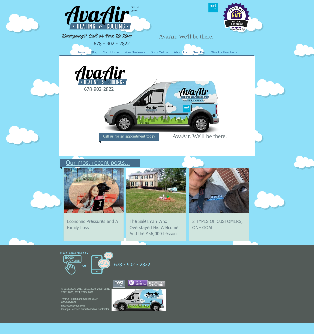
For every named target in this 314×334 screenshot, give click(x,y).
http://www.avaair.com (73, 305)
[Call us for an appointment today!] (129, 136)
